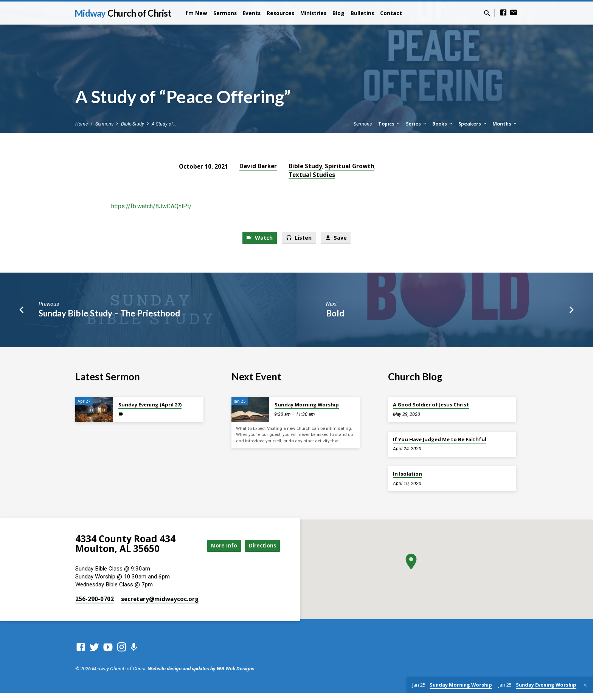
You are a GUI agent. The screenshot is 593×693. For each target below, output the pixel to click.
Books (442, 124)
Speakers (472, 124)
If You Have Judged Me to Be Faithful (439, 439)
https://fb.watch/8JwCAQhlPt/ (151, 206)
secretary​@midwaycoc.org (160, 599)
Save (337, 238)
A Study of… (164, 124)
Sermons (225, 13)
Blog (338, 13)
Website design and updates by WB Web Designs (201, 668)
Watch (258, 238)
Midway (123, 13)
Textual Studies (312, 174)
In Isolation (407, 473)
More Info (218, 545)
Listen (299, 238)
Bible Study (132, 124)
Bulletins (362, 13)
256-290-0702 (94, 599)
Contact (391, 13)
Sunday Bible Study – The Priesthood (109, 314)
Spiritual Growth (349, 166)
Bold (335, 314)
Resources (280, 13)
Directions (261, 545)
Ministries (313, 13)
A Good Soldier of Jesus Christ (431, 404)
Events (252, 13)
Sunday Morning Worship (307, 404)
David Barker (258, 166)
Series (416, 124)
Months (505, 124)
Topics (389, 124)
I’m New (196, 13)
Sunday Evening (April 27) (150, 404)
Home (81, 124)
